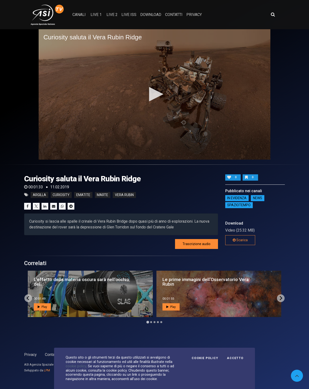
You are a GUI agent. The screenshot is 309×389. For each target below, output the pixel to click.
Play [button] (42, 307)
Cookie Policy (205, 358)
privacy (194, 14)
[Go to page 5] (161, 322)
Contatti (51, 354)
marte (102, 195)
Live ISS (128, 14)
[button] (154, 94)
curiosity (61, 195)
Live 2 (112, 14)
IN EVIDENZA (236, 198)
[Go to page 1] (147, 322)
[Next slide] (281, 298)
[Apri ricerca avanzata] (272, 14)
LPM (47, 370)
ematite (83, 195)
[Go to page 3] (154, 322)
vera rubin (124, 195)
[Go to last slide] (28, 298)
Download (150, 14)
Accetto (235, 358)
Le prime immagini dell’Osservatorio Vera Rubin (205, 282)
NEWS (257, 198)
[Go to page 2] (151, 322)
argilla (39, 195)
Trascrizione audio (197, 244)
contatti (174, 14)
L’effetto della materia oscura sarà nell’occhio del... (81, 282)
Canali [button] (79, 14)
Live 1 (96, 14)
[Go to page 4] (158, 322)
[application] (154, 94)
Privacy (30, 354)
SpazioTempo (239, 205)
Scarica (240, 240)
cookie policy (76, 366)
